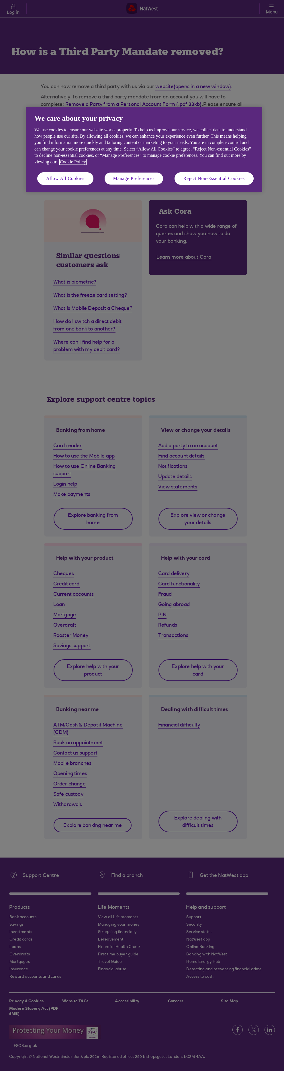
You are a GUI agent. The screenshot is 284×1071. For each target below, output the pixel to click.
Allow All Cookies (65, 178)
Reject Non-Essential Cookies (214, 178)
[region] (144, 149)
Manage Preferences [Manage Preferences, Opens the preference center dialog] (134, 178)
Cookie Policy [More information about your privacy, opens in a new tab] (73, 161)
